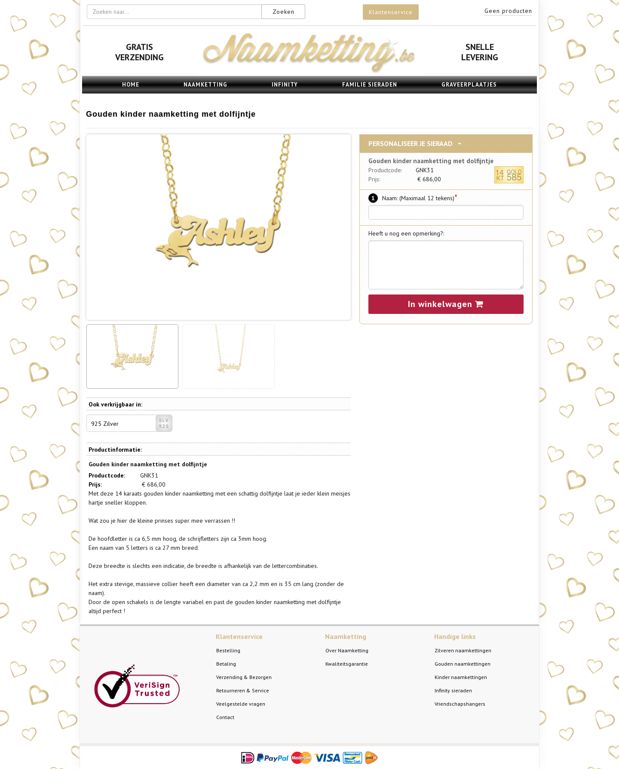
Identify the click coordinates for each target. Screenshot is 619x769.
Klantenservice (391, 12)
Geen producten (508, 11)
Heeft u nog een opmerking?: (406, 233)
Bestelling (228, 650)
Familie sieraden (369, 84)
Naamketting (205, 84)
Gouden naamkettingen (462, 663)
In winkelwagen (446, 304)
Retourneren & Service (242, 690)
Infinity (285, 84)
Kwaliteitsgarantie (346, 663)
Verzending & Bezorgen (244, 677)
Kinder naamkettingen (461, 677)
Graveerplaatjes (469, 84)
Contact (225, 717)
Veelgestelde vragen (240, 704)
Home (130, 84)
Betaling (226, 663)
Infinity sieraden (453, 690)
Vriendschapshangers (460, 704)
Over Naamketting (346, 650)
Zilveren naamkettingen (463, 650)
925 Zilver (131, 423)
